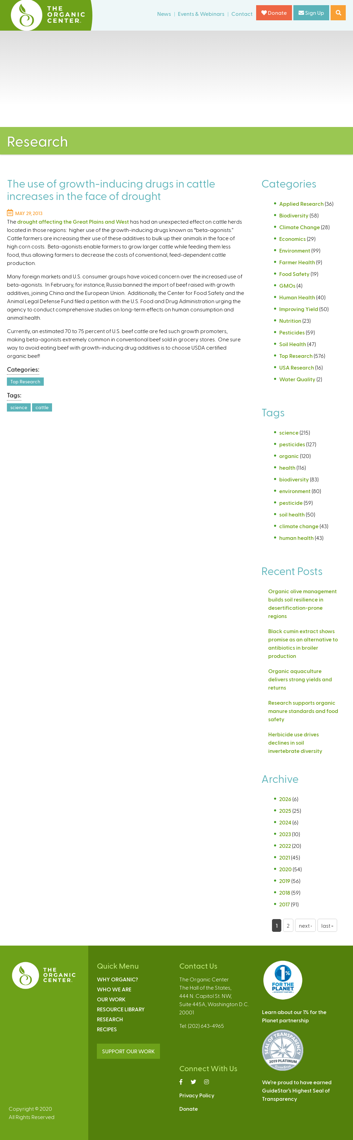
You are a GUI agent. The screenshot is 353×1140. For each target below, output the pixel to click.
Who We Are (114, 989)
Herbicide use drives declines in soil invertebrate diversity (295, 742)
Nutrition (290, 320)
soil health (292, 514)
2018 (284, 892)
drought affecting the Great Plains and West (73, 221)
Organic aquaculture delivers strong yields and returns (300, 679)
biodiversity (294, 479)
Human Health (297, 297)
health (287, 467)
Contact (242, 13)
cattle (42, 407)
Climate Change (299, 227)
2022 (285, 845)
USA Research (296, 367)
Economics (292, 238)
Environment (294, 250)
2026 (285, 799)
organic (289, 455)
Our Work (111, 999)
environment (295, 491)
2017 (284, 904)
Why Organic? (117, 979)
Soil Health (292, 344)
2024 (285, 822)
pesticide (291, 502)
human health (296, 537)
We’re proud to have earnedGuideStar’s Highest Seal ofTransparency (297, 1090)
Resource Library (121, 1009)
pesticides (292, 444)
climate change (299, 526)
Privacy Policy (196, 1095)
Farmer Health (297, 262)
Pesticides (292, 332)
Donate (274, 12)
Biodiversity (294, 215)
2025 (285, 810)
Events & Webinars (201, 13)
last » (327, 925)
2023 (285, 834)
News (164, 13)
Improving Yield (298, 309)
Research (110, 1019)
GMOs (287, 285)
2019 (284, 880)
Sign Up (311, 12)
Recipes (107, 1029)
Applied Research (301, 203)
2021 (284, 857)
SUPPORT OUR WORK (128, 1051)
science (18, 407)
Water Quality (297, 379)
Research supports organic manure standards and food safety (303, 710)
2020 (285, 869)
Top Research (25, 381)
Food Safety (294, 273)
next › (305, 925)
